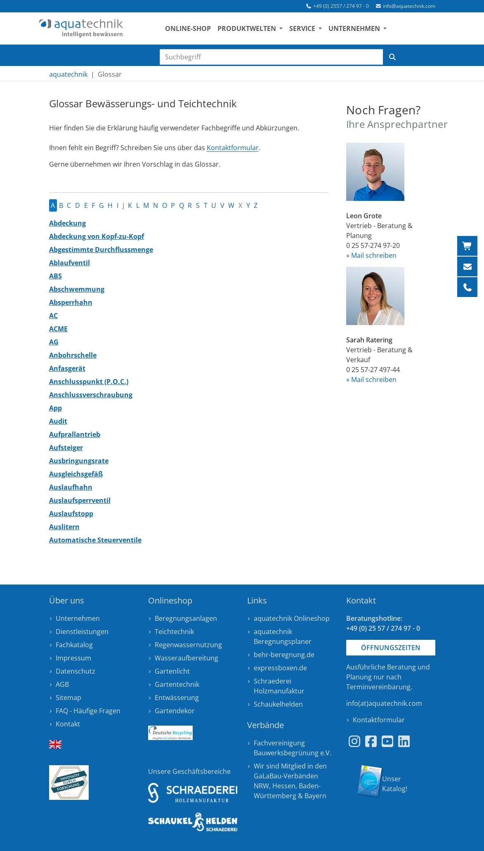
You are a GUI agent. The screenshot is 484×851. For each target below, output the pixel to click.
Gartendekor (175, 710)
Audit (58, 421)
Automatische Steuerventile (95, 540)
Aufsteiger (66, 447)
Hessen (283, 785)
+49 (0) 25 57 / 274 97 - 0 (383, 628)
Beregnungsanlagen (186, 618)
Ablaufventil (69, 262)
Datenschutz (75, 671)
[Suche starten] (392, 57)
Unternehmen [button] (358, 29)
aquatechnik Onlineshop (292, 618)
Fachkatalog (74, 644)
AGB (62, 684)
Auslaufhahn (70, 487)
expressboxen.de (280, 667)
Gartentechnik (177, 684)
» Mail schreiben (371, 255)
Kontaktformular (233, 147)
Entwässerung (177, 697)
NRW (261, 785)
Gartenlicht (172, 671)
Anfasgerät (67, 368)
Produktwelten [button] (251, 29)
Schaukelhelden (278, 704)
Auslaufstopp (71, 513)
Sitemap (68, 697)
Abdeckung (67, 223)
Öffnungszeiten (390, 647)
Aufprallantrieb (74, 434)
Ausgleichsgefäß (76, 474)
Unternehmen (78, 618)
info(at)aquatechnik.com (384, 703)
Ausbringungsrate (79, 460)
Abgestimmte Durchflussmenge (101, 249)
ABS (55, 276)
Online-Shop (191, 29)
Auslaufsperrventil (80, 500)
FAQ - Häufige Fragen (88, 710)
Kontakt (68, 723)
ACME (58, 328)
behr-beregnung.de (284, 654)
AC (53, 315)
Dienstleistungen (82, 631)
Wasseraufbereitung (186, 657)
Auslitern (64, 526)
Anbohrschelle (73, 355)
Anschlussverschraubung (90, 394)
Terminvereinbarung (378, 686)
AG (54, 342)
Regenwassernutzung (188, 644)
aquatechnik (68, 74)
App (55, 408)
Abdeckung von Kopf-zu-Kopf (96, 236)
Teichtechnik (174, 631)
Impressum (73, 657)
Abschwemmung (76, 289)
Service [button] (306, 29)
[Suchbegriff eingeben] (271, 57)
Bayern (315, 795)
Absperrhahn (70, 302)
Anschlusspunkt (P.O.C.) (88, 381)
